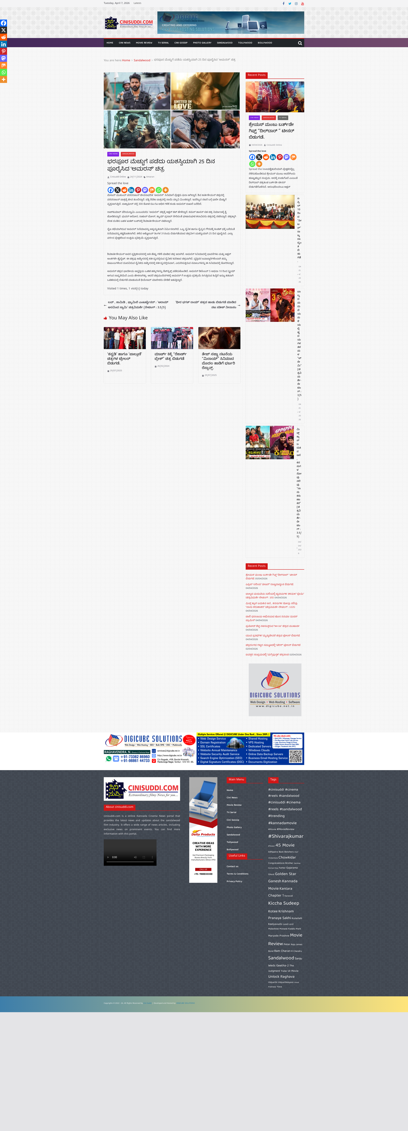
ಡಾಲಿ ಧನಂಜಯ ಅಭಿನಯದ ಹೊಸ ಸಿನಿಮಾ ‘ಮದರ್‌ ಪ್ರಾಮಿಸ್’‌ (271, 619)
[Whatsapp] (159, 190)
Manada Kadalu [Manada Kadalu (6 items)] (287, 929)
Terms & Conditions (237, 874)
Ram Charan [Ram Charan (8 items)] (282, 951)
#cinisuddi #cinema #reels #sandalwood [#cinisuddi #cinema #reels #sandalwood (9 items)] (283, 793)
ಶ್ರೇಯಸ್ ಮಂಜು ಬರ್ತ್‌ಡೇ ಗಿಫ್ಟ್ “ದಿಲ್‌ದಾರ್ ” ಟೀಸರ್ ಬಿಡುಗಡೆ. (271, 132)
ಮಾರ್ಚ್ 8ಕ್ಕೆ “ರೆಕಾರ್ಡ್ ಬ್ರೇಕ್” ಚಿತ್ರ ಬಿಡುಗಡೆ (171, 357)
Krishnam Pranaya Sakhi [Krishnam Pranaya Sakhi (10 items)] (281, 915)
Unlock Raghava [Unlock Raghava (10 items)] (281, 977)
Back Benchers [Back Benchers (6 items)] (286, 852)
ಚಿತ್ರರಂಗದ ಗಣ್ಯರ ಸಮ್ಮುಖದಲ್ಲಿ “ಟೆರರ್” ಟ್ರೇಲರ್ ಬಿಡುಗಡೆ (273, 645)
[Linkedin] (131, 190)
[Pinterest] (138, 190)
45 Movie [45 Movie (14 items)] (285, 845)
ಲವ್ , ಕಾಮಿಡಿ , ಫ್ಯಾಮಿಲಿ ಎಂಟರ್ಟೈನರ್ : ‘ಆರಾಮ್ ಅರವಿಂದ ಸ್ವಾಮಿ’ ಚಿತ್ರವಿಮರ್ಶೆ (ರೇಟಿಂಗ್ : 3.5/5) (136, 305)
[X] (117, 190)
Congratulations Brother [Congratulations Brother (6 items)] (280, 863)
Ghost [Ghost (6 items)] (271, 874)
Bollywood (265, 43)
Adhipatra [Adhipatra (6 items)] (273, 852)
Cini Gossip (180, 43)
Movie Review (144, 43)
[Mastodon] (145, 190)
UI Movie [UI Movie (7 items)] (293, 971)
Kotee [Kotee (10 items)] (273, 911)
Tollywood (245, 43)
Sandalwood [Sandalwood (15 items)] (281, 958)
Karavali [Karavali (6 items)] (289, 896)
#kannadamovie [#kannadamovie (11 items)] (282, 823)
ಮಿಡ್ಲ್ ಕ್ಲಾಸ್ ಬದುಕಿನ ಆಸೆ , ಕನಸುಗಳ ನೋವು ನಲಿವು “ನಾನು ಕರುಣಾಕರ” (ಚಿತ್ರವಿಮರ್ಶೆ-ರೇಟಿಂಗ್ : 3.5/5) (299, 483)
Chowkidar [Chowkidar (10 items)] (287, 857)
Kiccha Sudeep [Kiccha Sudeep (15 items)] (283, 903)
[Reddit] (124, 190)
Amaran (150, 177)
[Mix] (152, 190)
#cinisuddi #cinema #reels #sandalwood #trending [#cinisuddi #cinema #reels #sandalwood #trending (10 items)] (285, 809)
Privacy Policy (234, 881)
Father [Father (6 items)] (282, 868)
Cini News (124, 43)
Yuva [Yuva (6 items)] (279, 987)
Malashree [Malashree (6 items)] (273, 929)
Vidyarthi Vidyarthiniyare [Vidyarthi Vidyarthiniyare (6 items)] (281, 982)
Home (110, 43)
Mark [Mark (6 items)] (298, 929)
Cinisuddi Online (118, 177)
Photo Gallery (202, 43)
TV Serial (163, 43)
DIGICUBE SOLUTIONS (185, 1003)
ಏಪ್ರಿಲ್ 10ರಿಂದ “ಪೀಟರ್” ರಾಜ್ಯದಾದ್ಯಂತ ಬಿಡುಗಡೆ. (299, 230)
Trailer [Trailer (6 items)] (284, 971)
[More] (165, 190)
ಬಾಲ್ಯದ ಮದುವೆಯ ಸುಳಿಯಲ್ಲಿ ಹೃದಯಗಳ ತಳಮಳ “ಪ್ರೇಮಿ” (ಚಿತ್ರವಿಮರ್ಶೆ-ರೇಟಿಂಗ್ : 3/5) (299, 345)
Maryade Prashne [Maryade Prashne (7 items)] (278, 935)
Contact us (232, 866)
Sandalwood (224, 43)
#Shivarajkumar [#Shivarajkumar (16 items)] (286, 836)
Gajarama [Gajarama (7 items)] (292, 868)
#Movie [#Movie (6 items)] (272, 829)
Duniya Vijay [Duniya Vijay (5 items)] (273, 868)
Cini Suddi (147, 1003)
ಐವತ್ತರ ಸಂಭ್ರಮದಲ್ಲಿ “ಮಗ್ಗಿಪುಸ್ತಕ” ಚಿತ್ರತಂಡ (267, 655)
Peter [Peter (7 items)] (287, 944)
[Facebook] (111, 190)
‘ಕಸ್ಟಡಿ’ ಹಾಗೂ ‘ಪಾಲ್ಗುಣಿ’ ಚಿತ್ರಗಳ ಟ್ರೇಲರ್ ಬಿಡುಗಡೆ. (124, 359)
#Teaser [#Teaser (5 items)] (271, 846)
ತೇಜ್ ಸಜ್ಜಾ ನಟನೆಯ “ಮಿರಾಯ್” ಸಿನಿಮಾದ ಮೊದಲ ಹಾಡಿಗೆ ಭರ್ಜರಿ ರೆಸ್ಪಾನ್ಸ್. (218, 361)
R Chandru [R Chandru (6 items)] (296, 951)
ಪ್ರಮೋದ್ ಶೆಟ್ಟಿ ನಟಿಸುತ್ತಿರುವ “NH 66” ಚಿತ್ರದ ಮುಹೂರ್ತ (273, 626)
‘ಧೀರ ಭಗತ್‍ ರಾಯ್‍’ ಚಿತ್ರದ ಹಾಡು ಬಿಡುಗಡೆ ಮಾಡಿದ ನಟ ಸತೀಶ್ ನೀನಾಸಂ (207, 305)
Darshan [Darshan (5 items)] (297, 863)
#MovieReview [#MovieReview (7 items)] (285, 829)
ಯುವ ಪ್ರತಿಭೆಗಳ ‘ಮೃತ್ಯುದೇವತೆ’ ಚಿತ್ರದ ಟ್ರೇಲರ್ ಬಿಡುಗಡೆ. (273, 636)
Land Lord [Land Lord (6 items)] (288, 924)
